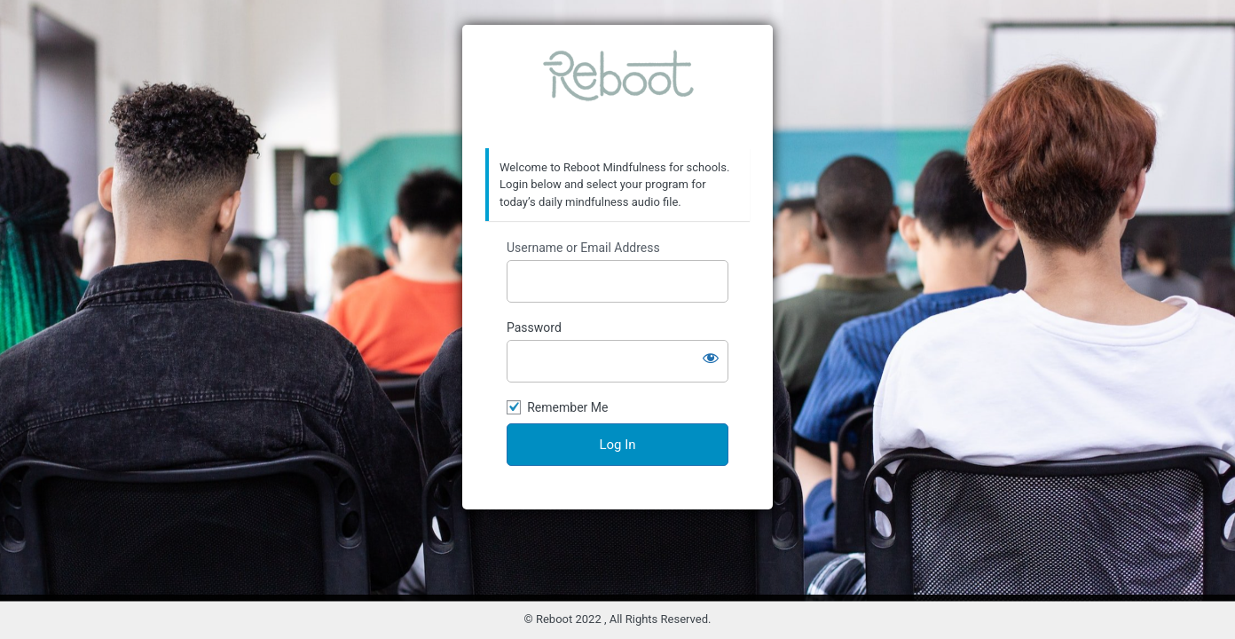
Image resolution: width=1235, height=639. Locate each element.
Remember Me (567, 407)
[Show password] (710, 357)
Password (534, 327)
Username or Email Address (583, 248)
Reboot (618, 87)
